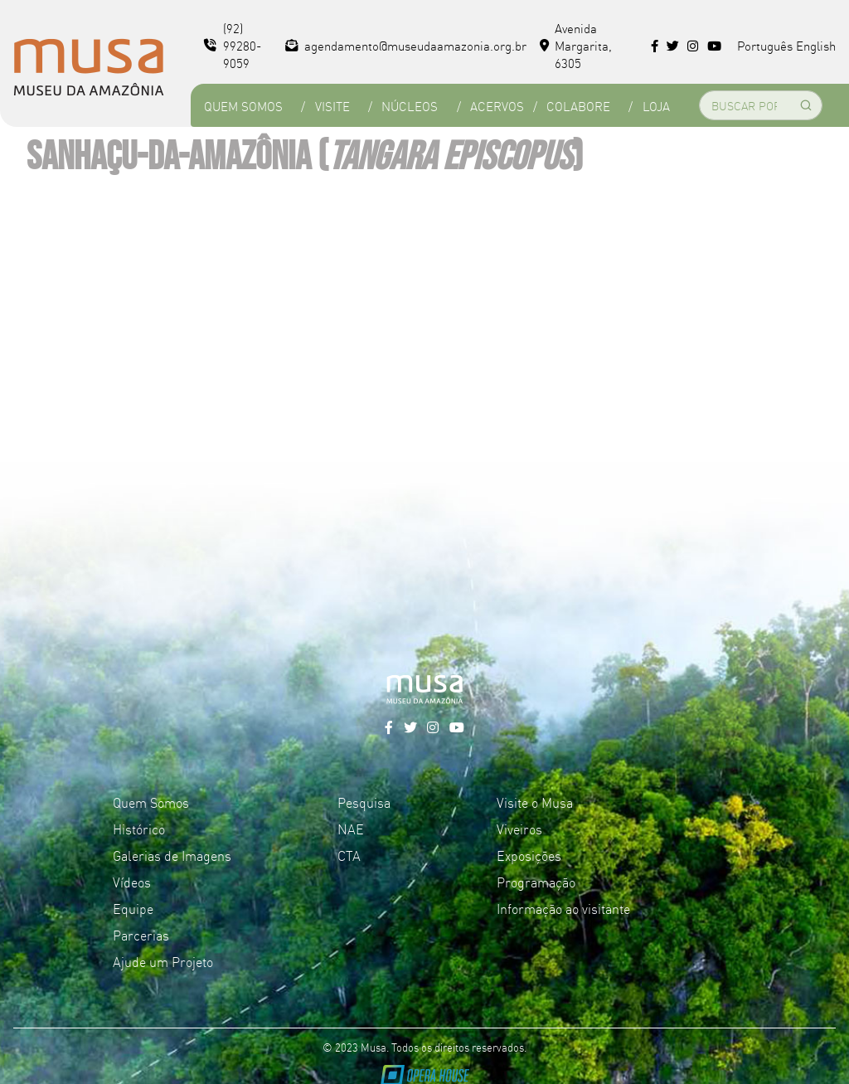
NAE (350, 828)
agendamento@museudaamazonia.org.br (405, 45)
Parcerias (141, 935)
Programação (536, 882)
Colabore (578, 105)
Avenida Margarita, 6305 (576, 45)
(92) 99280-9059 (232, 45)
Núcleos (409, 105)
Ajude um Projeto (163, 961)
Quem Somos (243, 105)
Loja (656, 105)
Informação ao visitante (563, 908)
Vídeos (132, 882)
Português (765, 45)
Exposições (529, 855)
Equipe (133, 908)
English (816, 45)
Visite (332, 105)
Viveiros (519, 828)
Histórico (139, 828)
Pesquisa (364, 802)
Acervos (497, 105)
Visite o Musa (535, 802)
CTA (349, 855)
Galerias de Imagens (172, 855)
